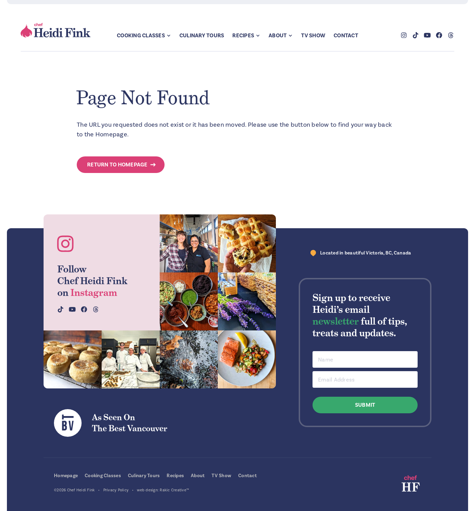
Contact (346, 35)
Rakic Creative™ (174, 490)
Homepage (66, 476)
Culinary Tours (201, 35)
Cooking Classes (141, 35)
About (278, 35)
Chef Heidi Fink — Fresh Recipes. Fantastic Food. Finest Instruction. (56, 30)
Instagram (94, 292)
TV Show (313, 35)
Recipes (243, 35)
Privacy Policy (116, 490)
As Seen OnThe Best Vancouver (129, 423)
